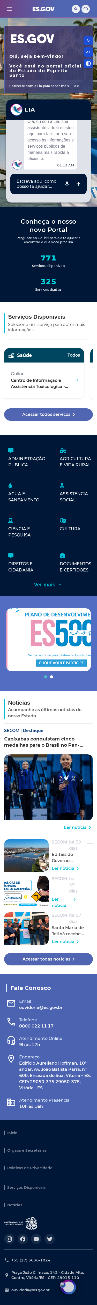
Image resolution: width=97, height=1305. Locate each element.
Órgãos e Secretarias (27, 1150)
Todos (74, 355)
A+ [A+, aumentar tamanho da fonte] (88, 52)
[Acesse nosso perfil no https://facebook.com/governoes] (23, 1239)
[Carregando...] (85, 9)
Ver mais (48, 585)
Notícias (14, 1205)
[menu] (9, 9)
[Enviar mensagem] (78, 184)
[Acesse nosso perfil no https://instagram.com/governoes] (9, 1239)
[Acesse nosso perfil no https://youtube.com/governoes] (36, 1239)
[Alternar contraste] (88, 63)
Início (12, 1133)
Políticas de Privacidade (30, 1168)
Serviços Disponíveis (26, 1187)
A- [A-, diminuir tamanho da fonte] (88, 41)
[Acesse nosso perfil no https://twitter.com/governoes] (49, 1239)
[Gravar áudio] (67, 184)
